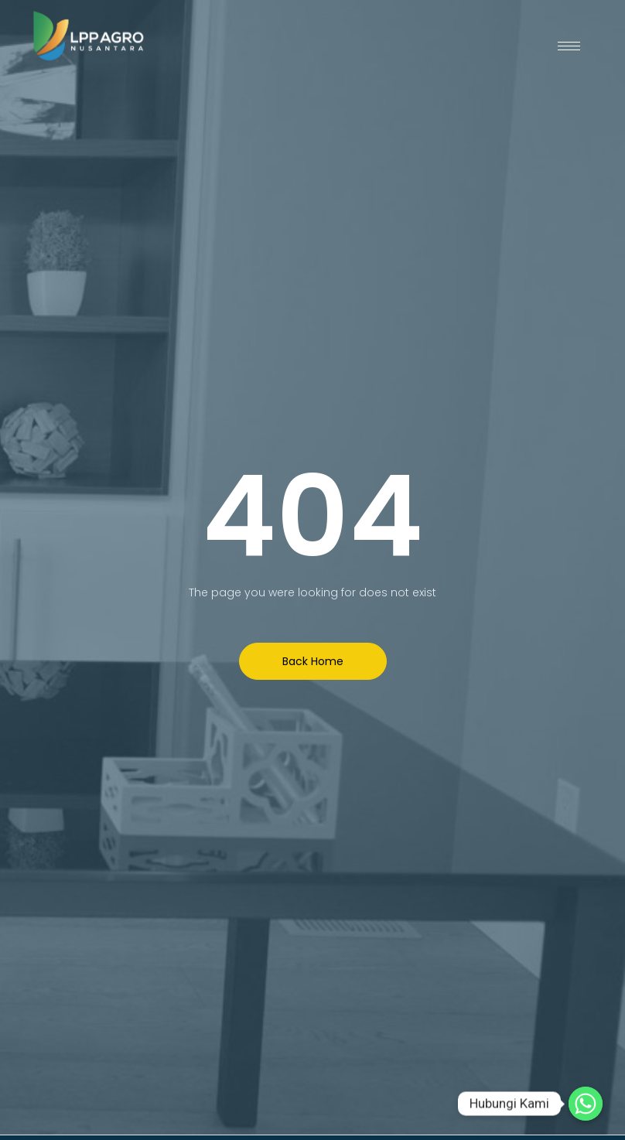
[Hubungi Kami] (586, 1104)
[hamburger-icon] (569, 46)
